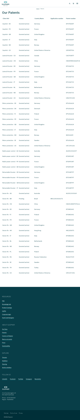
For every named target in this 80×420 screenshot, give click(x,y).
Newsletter (38, 379)
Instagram (29, 379)
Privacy (21, 413)
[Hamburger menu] (77, 3)
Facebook (12, 379)
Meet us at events (7, 339)
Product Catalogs (7, 307)
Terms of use (13, 413)
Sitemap (6, 413)
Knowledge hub (6, 304)
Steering (4, 364)
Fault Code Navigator (8, 318)
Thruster (4, 357)
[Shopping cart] (73, 3)
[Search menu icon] (69, 3)
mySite (4, 311)
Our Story (4, 329)
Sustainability (6, 346)
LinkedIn (4, 379)
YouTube (20, 379)
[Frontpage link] (5, 3)
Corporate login (6, 314)
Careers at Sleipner (7, 336)
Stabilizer (5, 361)
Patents (4, 332)
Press (3, 342)
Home (37, 8)
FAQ (3, 301)
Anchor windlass (6, 367)
